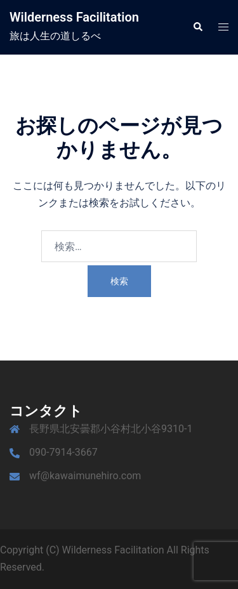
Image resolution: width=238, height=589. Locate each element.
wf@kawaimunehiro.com (85, 476)
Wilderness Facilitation (74, 17)
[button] (197, 27)
